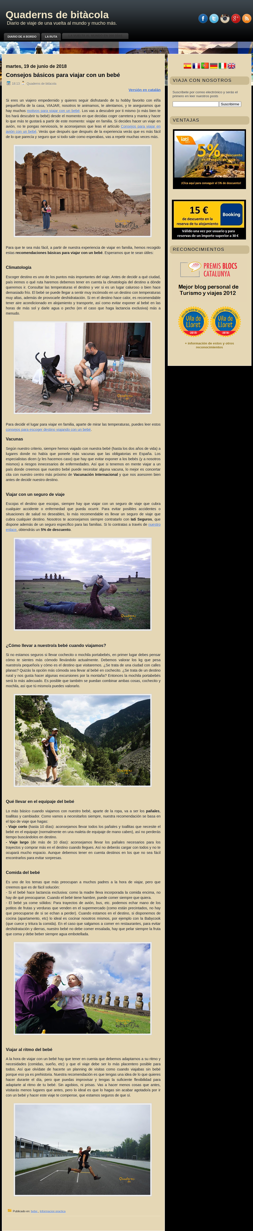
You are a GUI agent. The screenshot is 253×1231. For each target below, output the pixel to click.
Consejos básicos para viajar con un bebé (63, 75)
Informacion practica (53, 1211)
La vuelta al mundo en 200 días (95, 36)
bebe (34, 1211)
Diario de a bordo (22, 36)
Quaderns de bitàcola (57, 14)
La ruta (51, 36)
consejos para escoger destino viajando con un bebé (48, 429)
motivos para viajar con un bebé (53, 111)
